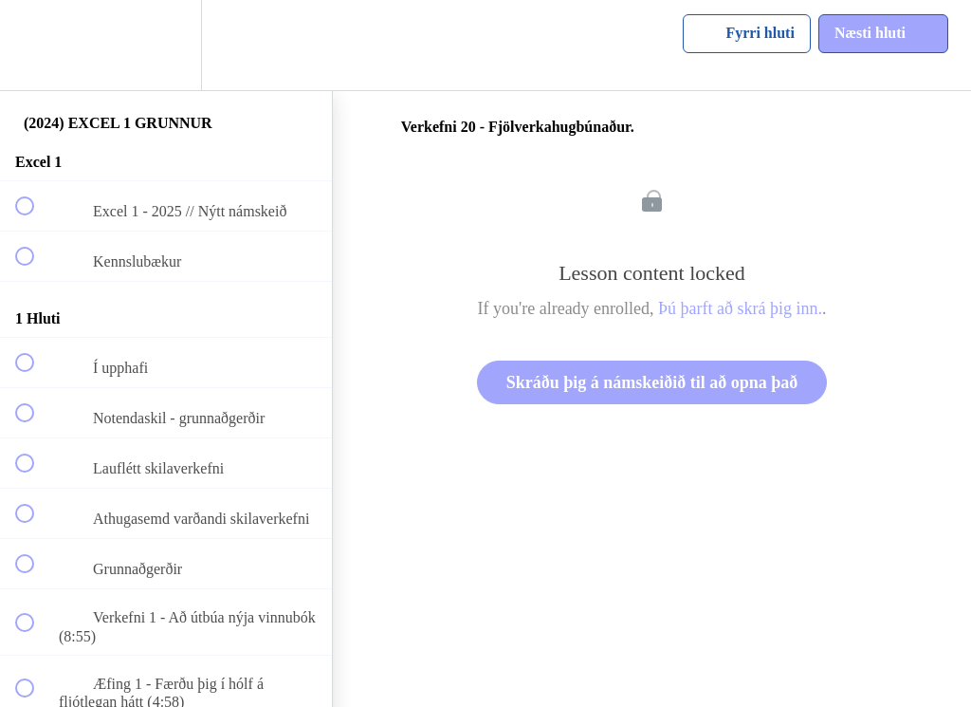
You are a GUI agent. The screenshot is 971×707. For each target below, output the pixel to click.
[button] (35, 45)
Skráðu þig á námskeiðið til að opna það (652, 382)
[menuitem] (166, 45)
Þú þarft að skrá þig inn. (740, 308)
